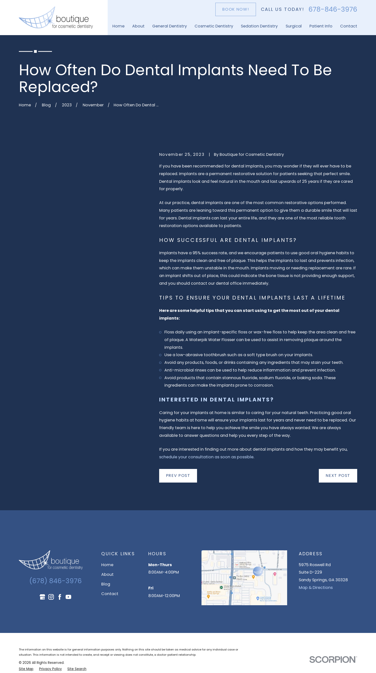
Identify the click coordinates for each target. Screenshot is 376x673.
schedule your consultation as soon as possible (206, 457)
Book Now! (235, 9)
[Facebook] (60, 597)
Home (107, 565)
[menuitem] (26, 669)
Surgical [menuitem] (294, 26)
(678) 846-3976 (55, 580)
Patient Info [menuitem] (320, 26)
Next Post (338, 475)
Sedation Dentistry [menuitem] (259, 26)
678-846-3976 (332, 9)
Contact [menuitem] (348, 26)
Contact (109, 594)
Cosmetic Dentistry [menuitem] (214, 26)
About (107, 574)
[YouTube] (68, 597)
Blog (105, 584)
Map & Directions (316, 587)
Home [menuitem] (118, 26)
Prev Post (178, 475)
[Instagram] (51, 597)
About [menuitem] (138, 26)
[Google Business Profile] (42, 597)
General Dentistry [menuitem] (169, 26)
